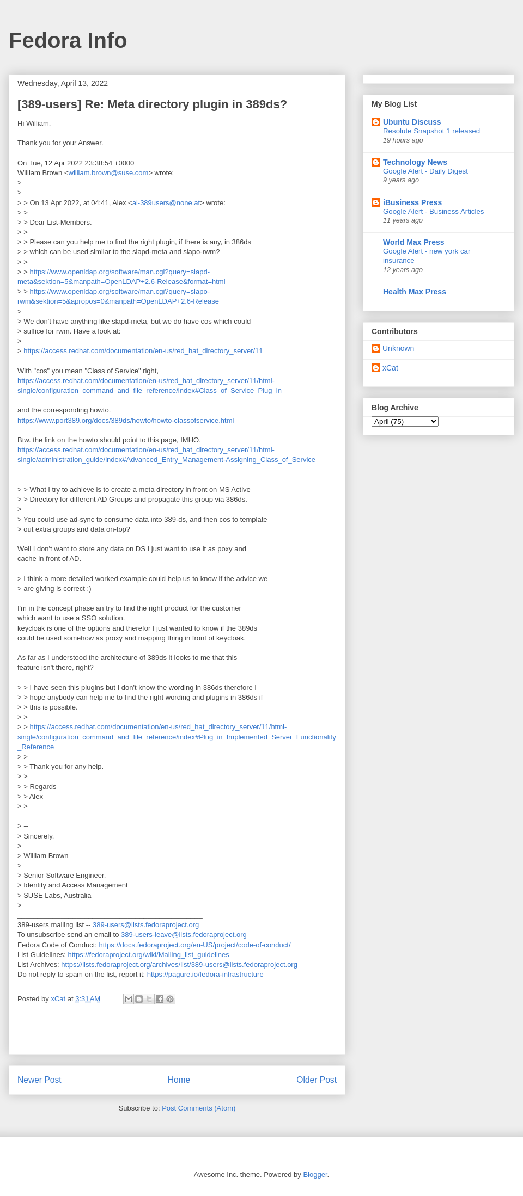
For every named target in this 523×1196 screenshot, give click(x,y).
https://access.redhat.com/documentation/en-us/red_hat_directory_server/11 (143, 351)
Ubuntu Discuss (412, 122)
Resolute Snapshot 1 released (431, 131)
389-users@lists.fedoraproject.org (146, 925)
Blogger (315, 1174)
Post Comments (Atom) (198, 1108)
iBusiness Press (412, 202)
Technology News (415, 162)
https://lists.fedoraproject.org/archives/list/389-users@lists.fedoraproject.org (179, 964)
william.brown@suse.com (109, 173)
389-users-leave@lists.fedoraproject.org (184, 934)
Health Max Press (414, 291)
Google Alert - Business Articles (433, 211)
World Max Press (414, 242)
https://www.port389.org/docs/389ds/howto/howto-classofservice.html (125, 420)
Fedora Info (68, 40)
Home (179, 1079)
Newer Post (39, 1079)
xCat (390, 367)
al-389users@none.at (166, 203)
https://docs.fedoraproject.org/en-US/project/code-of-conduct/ (195, 945)
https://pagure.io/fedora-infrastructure (205, 974)
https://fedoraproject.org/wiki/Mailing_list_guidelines (148, 955)
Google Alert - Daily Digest (425, 171)
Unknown (398, 348)
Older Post (316, 1079)
